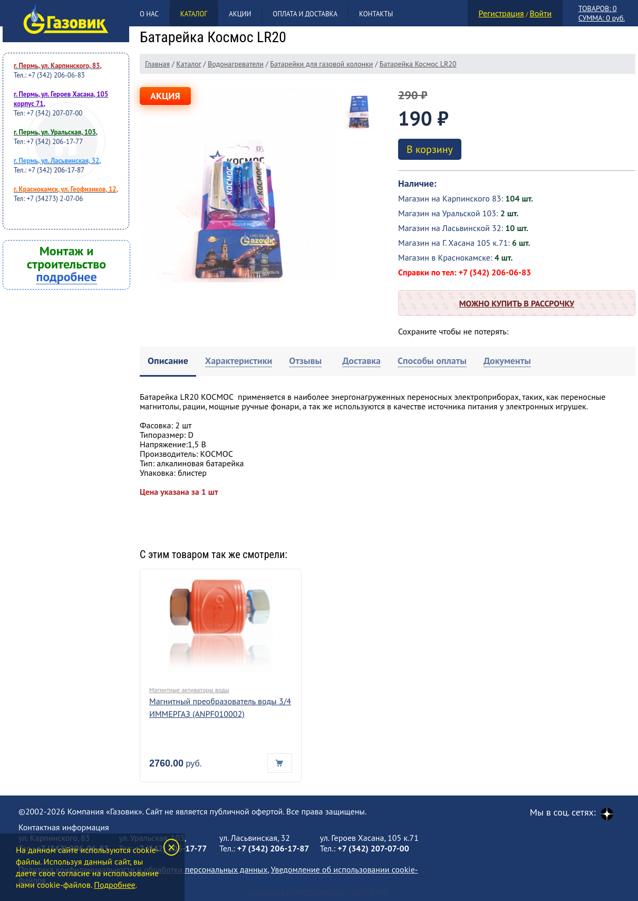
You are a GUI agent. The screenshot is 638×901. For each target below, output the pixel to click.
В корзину (430, 149)
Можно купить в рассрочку (516, 303)
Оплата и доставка (305, 13)
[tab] (168, 362)
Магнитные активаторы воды (189, 690)
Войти (540, 13)
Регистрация (501, 13)
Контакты (376, 13)
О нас (149, 13)
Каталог (193, 13)
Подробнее (114, 884)
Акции (240, 13)
